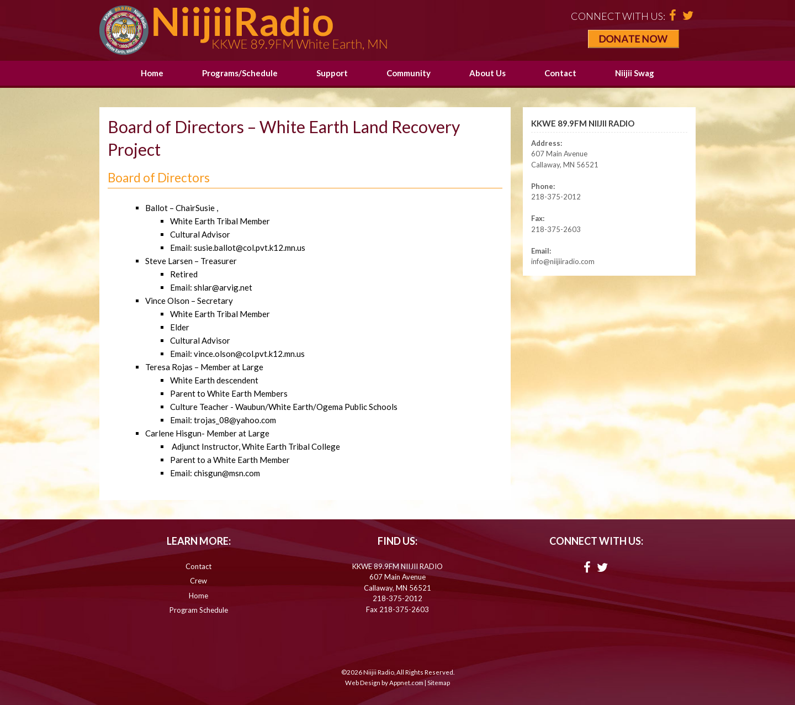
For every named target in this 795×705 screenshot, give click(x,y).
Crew (198, 580)
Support (332, 73)
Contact (560, 73)
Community (408, 73)
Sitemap (438, 682)
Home (152, 73)
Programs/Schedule (240, 73)
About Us (487, 73)
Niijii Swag (634, 73)
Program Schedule (198, 610)
